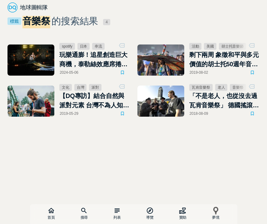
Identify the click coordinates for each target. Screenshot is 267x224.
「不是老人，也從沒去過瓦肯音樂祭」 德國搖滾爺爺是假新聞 (224, 101)
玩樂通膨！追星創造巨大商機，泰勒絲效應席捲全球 (93, 60)
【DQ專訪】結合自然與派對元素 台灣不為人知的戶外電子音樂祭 (94, 101)
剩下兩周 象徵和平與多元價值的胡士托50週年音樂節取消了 (224, 60)
